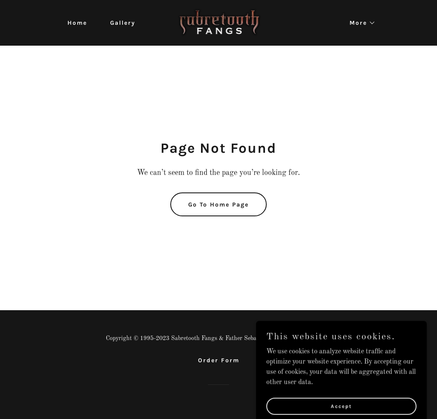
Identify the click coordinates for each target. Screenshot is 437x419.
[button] (360, 23)
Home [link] (77, 22)
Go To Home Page (218, 204)
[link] (219, 22)
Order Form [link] (218, 360)
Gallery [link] (122, 22)
